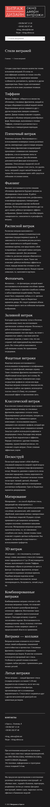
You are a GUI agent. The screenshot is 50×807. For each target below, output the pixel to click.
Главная (8, 59)
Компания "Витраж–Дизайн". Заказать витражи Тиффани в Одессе (25, 11)
